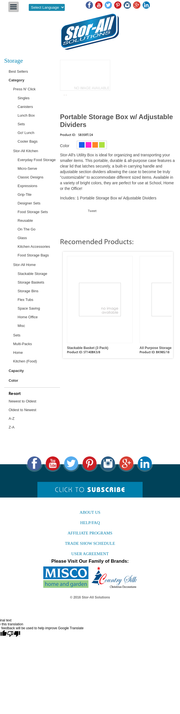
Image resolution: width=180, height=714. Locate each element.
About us (90, 512)
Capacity (16, 371)
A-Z (12, 418)
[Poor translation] (13, 633)
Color (13, 380)
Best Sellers (18, 71)
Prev (62, 294)
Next (173, 294)
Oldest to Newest (22, 410)
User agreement (90, 554)
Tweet (92, 211)
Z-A (12, 427)
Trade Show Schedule (90, 543)
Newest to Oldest (22, 401)
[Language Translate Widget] (47, 7)
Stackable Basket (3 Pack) (87, 348)
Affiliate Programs (90, 533)
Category (16, 80)
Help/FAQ (90, 522)
